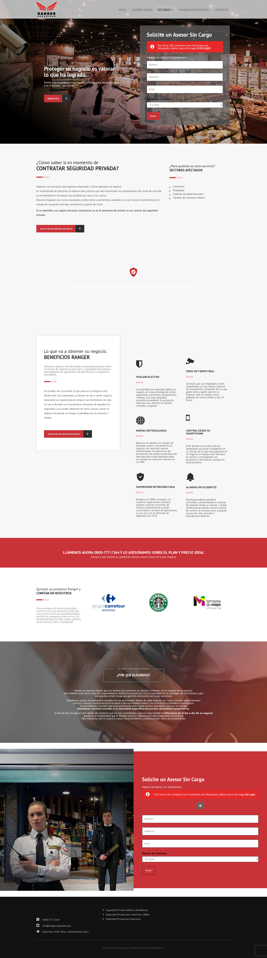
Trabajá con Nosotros (193, 9)
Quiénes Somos (142, 9)
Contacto (221, 9)
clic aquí (250, 794)
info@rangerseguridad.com (57, 925)
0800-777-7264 (51, 919)
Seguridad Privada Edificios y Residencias (127, 910)
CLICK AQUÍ (204, 48)
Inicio (122, 9)
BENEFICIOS (55, 98)
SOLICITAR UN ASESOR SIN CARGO (58, 228)
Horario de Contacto (159, 99)
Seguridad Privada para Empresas (123, 918)
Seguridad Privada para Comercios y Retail (127, 914)
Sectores (164, 9)
